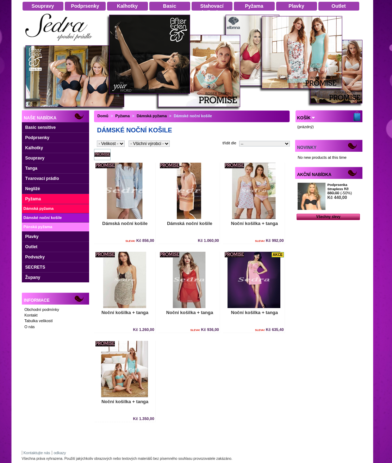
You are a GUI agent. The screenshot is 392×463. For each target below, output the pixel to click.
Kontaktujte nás (37, 453)
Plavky (32, 236)
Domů (103, 116)
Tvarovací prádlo (42, 178)
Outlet (31, 246)
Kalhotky (34, 147)
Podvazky (35, 257)
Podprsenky (37, 137)
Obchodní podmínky (41, 309)
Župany (33, 277)
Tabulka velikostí (38, 321)
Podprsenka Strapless (337, 187)
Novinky (307, 147)
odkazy (60, 453)
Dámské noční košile (43, 217)
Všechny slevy (328, 217)
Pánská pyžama (38, 227)
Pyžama (33, 198)
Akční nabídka (314, 174)
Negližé (32, 188)
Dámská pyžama (39, 208)
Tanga (31, 168)
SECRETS (35, 267)
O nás (29, 327)
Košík (304, 117)
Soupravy (35, 158)
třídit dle (229, 143)
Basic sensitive (40, 127)
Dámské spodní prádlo (60, 43)
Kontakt (30, 315)
